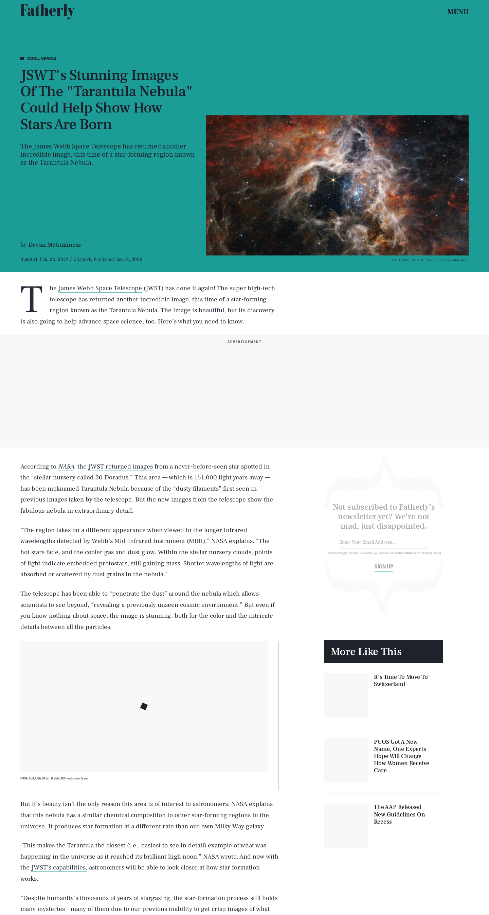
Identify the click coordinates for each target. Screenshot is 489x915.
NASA (66, 466)
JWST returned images (120, 466)
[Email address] (384, 546)
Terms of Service (405, 557)
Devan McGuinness (54, 245)
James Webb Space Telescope (100, 288)
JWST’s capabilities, (59, 867)
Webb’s (102, 541)
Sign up (384, 570)
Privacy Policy (431, 557)
